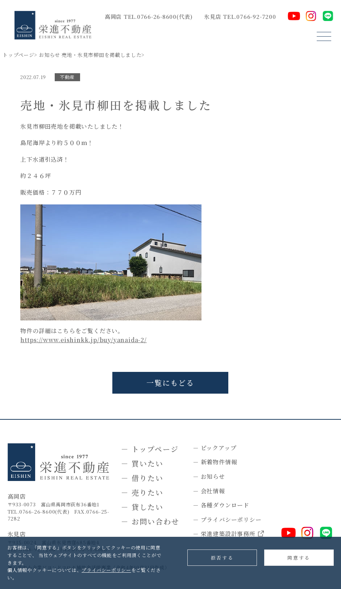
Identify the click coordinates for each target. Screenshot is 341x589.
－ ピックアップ (214, 448)
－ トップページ (150, 449)
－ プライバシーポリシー (227, 519)
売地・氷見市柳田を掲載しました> (103, 54)
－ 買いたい (142, 463)
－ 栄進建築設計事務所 (228, 534)
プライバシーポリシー (106, 570)
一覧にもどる (170, 382)
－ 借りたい (142, 478)
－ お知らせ (209, 476)
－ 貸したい (142, 507)
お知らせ (49, 54)
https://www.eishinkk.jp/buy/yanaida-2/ (83, 340)
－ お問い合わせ (150, 521)
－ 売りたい (142, 492)
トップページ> (20, 54)
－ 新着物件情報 (215, 462)
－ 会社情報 (209, 491)
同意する (298, 557)
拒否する (222, 557)
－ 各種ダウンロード (221, 505)
